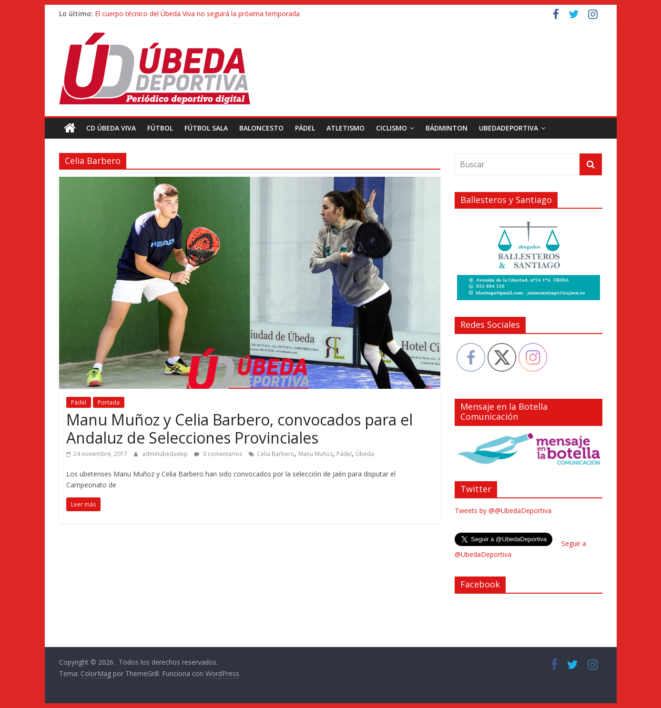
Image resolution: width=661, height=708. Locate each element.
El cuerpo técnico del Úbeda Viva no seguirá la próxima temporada (197, 13)
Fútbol (160, 127)
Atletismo (345, 127)
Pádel (305, 127)
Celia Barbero (276, 454)
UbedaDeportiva (508, 127)
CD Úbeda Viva (111, 127)
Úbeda (365, 454)
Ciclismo (391, 127)
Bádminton (447, 127)
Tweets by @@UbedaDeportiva (503, 510)
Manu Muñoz (315, 454)
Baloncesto (261, 127)
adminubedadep (165, 454)
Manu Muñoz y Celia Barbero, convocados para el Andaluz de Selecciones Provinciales (239, 428)
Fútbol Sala (206, 127)
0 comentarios (218, 454)
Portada (109, 402)
